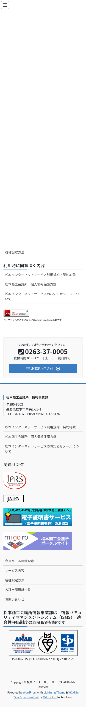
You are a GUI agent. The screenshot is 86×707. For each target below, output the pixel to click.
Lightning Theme (54, 692)
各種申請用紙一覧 (18, 589)
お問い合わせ (14, 599)
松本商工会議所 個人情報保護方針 (30, 284)
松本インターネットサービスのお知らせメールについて (42, 296)
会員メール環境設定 (19, 561)
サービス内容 (14, 570)
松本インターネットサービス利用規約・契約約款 (40, 274)
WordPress (30, 692)
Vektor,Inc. (50, 697)
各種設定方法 (14, 252)
